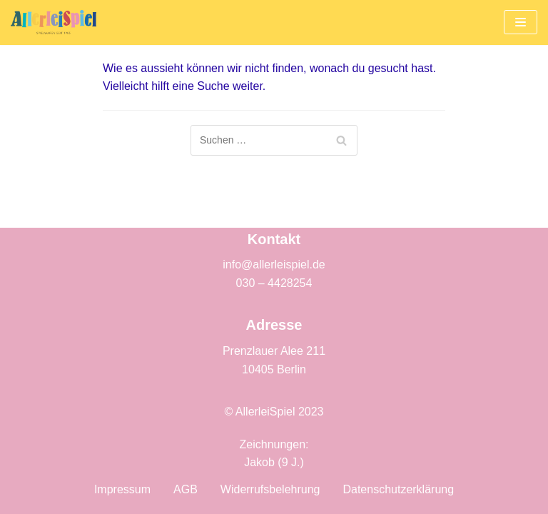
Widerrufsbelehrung (270, 489)
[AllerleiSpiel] (53, 22)
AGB (185, 489)
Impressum (122, 489)
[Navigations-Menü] (520, 22)
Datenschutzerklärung (398, 489)
